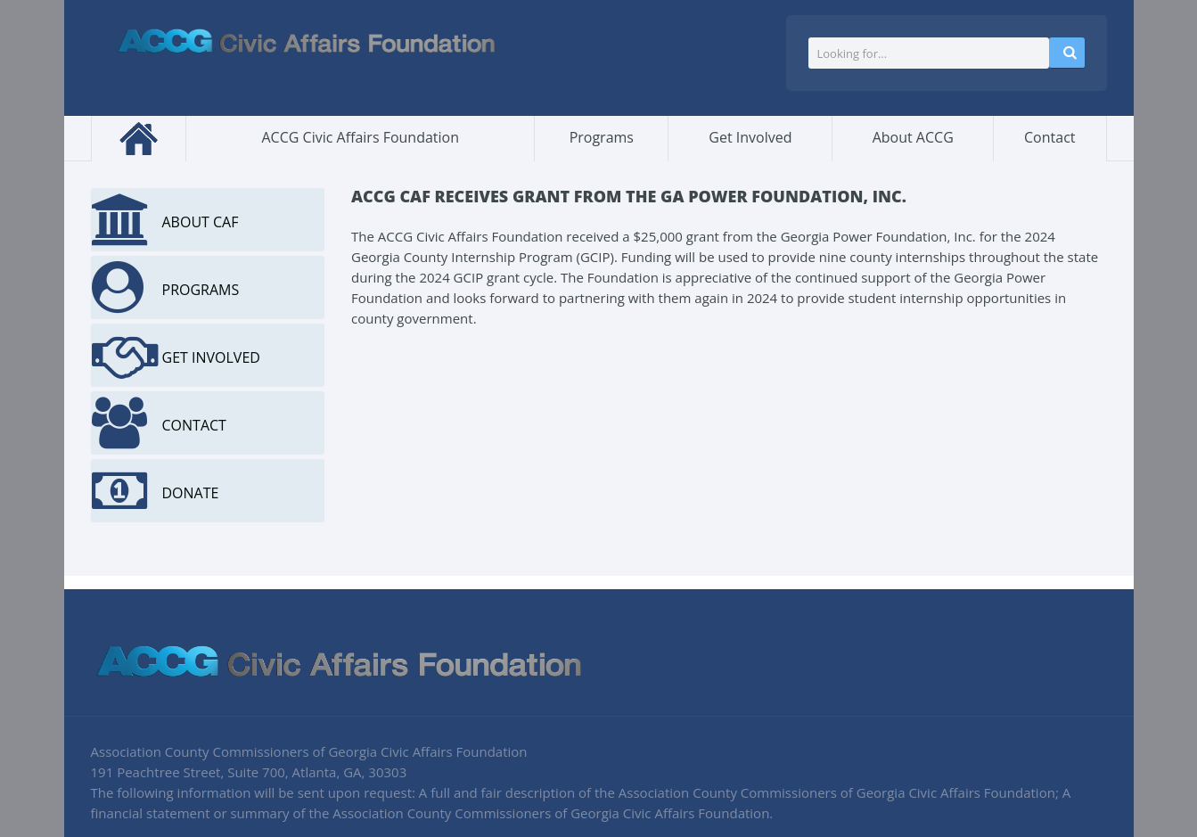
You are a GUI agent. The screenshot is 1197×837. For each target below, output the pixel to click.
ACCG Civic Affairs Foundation (361, 137)
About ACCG (913, 137)
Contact (1049, 137)
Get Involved (750, 137)
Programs (602, 137)
